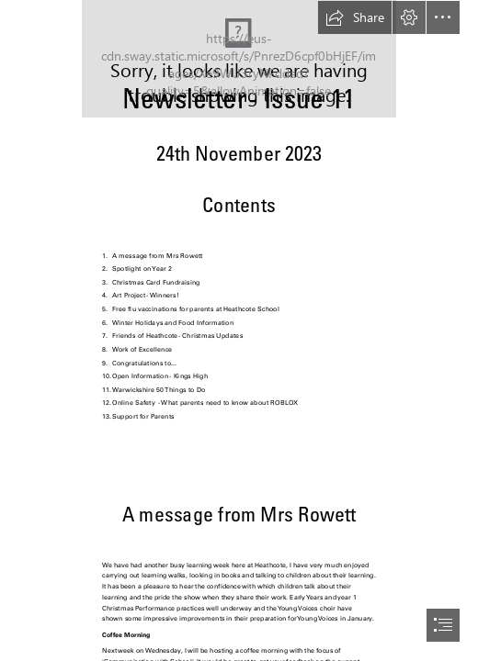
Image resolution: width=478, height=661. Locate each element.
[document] (239, 330)
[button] (355, 17)
